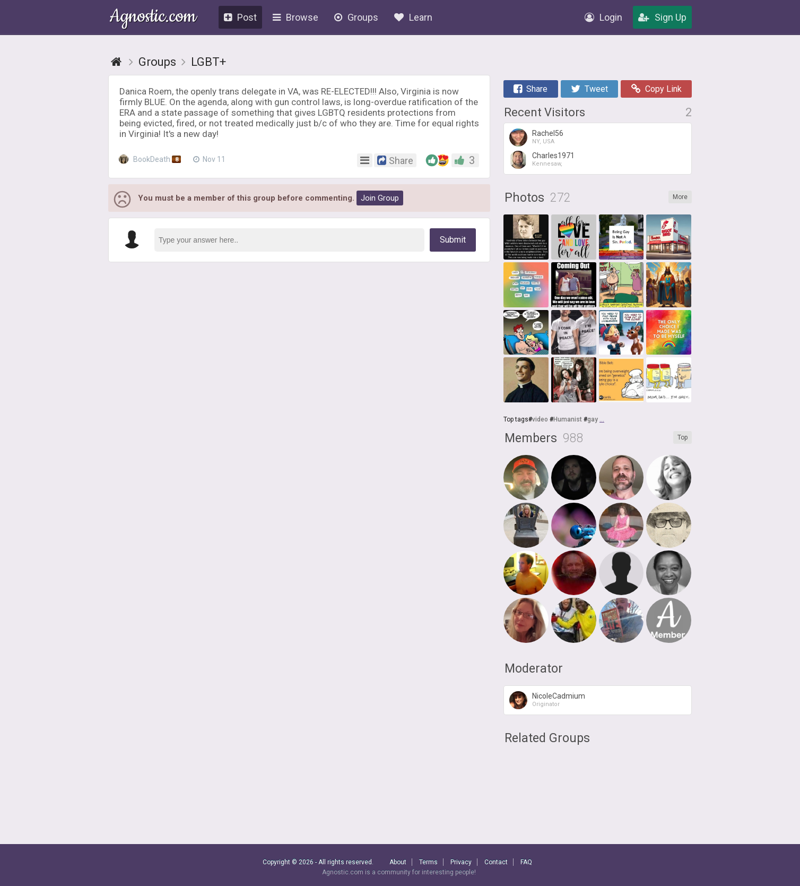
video (540, 419)
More (680, 197)
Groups (356, 17)
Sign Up (662, 17)
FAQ (526, 862)
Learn (413, 17)
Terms (428, 862)
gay (592, 419)
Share (530, 89)
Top (682, 437)
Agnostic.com (153, 17)
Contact (496, 862)
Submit (453, 240)
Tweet (589, 89)
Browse (295, 17)
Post (240, 17)
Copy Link (656, 89)
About (397, 862)
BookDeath (151, 159)
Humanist (567, 419)
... (601, 419)
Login (603, 17)
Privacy (461, 862)
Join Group (380, 198)
